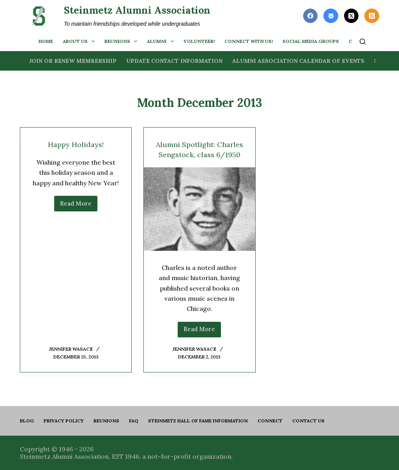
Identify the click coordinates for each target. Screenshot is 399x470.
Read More (78, 205)
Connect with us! (248, 41)
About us (80, 41)
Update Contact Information (174, 60)
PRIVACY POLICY (64, 421)
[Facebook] (310, 16)
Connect (270, 421)
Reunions (122, 41)
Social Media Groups (310, 41)
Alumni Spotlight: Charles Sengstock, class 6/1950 (199, 154)
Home (46, 41)
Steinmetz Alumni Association (137, 10)
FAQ (133, 421)
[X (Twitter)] (351, 16)
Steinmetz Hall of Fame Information (198, 421)
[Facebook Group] (330, 16)
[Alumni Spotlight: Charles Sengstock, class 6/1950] (199, 219)
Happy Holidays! (76, 144)
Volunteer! (199, 41)
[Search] (362, 41)
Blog (27, 421)
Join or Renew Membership (73, 60)
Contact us (308, 421)
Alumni (162, 41)
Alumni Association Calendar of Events (298, 60)
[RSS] (371, 16)
